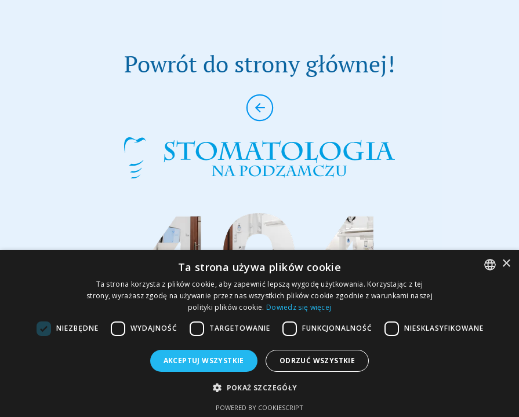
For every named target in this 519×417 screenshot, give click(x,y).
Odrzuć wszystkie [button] (317, 360)
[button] (259, 388)
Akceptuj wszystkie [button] (204, 360)
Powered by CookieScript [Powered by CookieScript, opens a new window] (259, 407)
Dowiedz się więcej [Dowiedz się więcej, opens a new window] (298, 307)
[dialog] (259, 333)
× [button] (506, 263)
